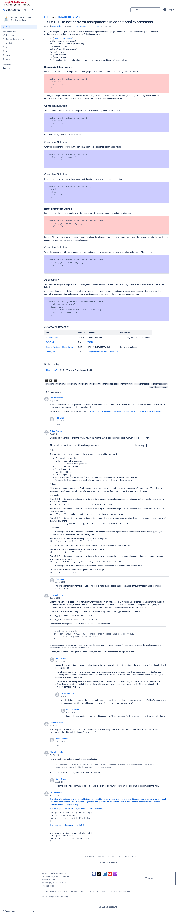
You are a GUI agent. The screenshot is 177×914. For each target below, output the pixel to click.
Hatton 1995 (51, 370)
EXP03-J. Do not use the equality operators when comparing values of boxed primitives (124, 411)
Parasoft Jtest (52, 337)
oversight (50, 384)
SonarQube (50, 352)
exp (151, 387)
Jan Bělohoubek (56, 792)
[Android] (19, 43)
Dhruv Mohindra (56, 752)
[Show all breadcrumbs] (53, 17)
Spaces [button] (27, 10)
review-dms (60, 384)
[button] (165, 9)
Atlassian (108, 862)
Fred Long (59, 418)
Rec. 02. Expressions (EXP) (68, 17)
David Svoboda (61, 658)
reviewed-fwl (95, 384)
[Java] (19, 55)
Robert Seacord (56, 398)
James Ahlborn (56, 595)
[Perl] (19, 59)
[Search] (132, 10)
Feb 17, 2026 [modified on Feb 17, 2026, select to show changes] (95, 26)
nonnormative (126, 384)
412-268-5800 (48, 886)
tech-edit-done (161, 387)
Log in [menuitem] (171, 10)
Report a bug (116, 856)
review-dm (72, 384)
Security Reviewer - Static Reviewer (60, 347)
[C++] (19, 51)
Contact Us (152, 878)
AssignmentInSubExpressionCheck (102, 352)
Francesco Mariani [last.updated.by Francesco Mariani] (81, 26)
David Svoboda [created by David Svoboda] (57, 26)
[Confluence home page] (11, 9)
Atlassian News (130, 856)
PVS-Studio (50, 342)
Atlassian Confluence (96, 856)
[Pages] (19, 27)
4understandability (159, 384)
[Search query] (145, 9)
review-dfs (83, 384)
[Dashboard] (19, 35)
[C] (19, 47)
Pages (47, 17)
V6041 (90, 342)
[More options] (170, 17)
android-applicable (111, 384)
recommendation (142, 384)
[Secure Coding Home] (19, 39)
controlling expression (63, 38)
